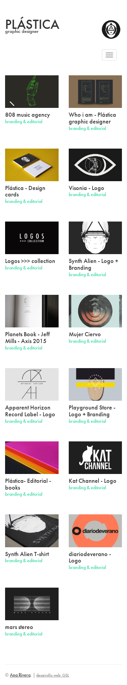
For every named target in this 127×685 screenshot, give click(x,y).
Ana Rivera (20, 675)
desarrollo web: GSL (52, 675)
